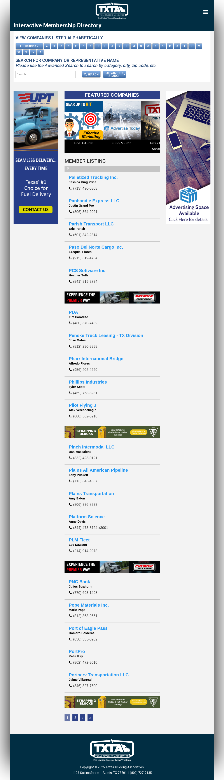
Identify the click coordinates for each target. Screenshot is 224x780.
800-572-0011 (83, 143)
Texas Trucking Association (121, 146)
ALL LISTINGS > (29, 46)
